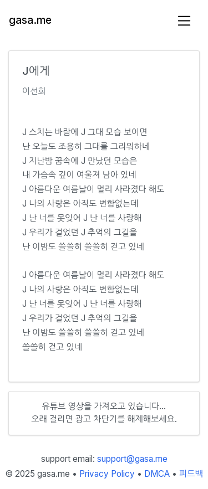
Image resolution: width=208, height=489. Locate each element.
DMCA (157, 474)
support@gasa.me (132, 459)
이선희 (34, 91)
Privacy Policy (107, 474)
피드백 (191, 474)
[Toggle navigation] (184, 21)
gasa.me (30, 20)
